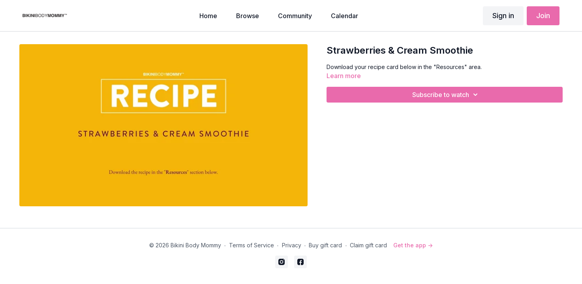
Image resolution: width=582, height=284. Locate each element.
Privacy (291, 245)
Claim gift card (368, 245)
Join (543, 15)
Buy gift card (325, 245)
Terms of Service (251, 245)
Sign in (503, 15)
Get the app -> (413, 245)
